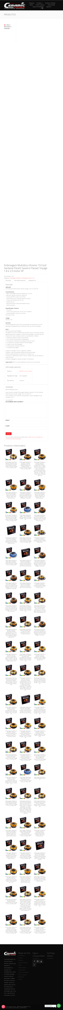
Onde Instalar (51, 5)
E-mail (8, 425)
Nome (8, 420)
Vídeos (31, 5)
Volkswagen (25, 278)
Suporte (48, 7)
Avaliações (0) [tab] (32, 280)
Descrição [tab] (8, 280)
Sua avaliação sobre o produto (15, 401)
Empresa (31, 3)
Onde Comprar (40, 5)
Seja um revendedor (38, 7)
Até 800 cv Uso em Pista (25, 371)
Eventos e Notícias (50, 3)
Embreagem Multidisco (15, 278)
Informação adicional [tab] (19, 280)
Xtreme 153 (31, 278)
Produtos (39, 3)
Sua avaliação (9, 400)
